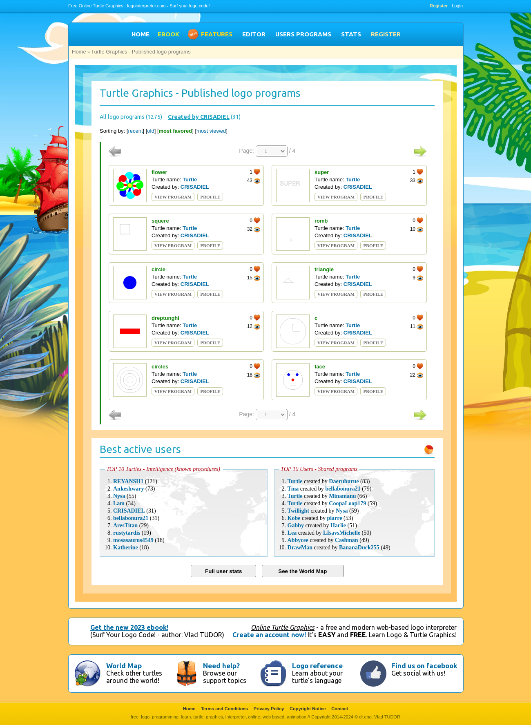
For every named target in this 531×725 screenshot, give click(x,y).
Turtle (190, 179)
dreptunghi (165, 318)
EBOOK (168, 34)
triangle (324, 269)
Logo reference (317, 665)
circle (158, 269)
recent (135, 131)
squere (160, 221)
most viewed (211, 131)
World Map (124, 665)
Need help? (221, 665)
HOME (140, 34)
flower (159, 172)
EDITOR (254, 34)
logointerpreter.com (146, 5)
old (150, 131)
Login (457, 5)
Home (79, 52)
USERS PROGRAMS (303, 34)
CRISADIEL (195, 187)
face (320, 367)
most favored (175, 131)
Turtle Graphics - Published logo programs (141, 52)
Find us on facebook (424, 665)
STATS (351, 34)
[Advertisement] (32, 145)
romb (321, 221)
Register (439, 5)
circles (160, 367)
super (322, 172)
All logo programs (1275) (131, 117)
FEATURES (216, 34)
